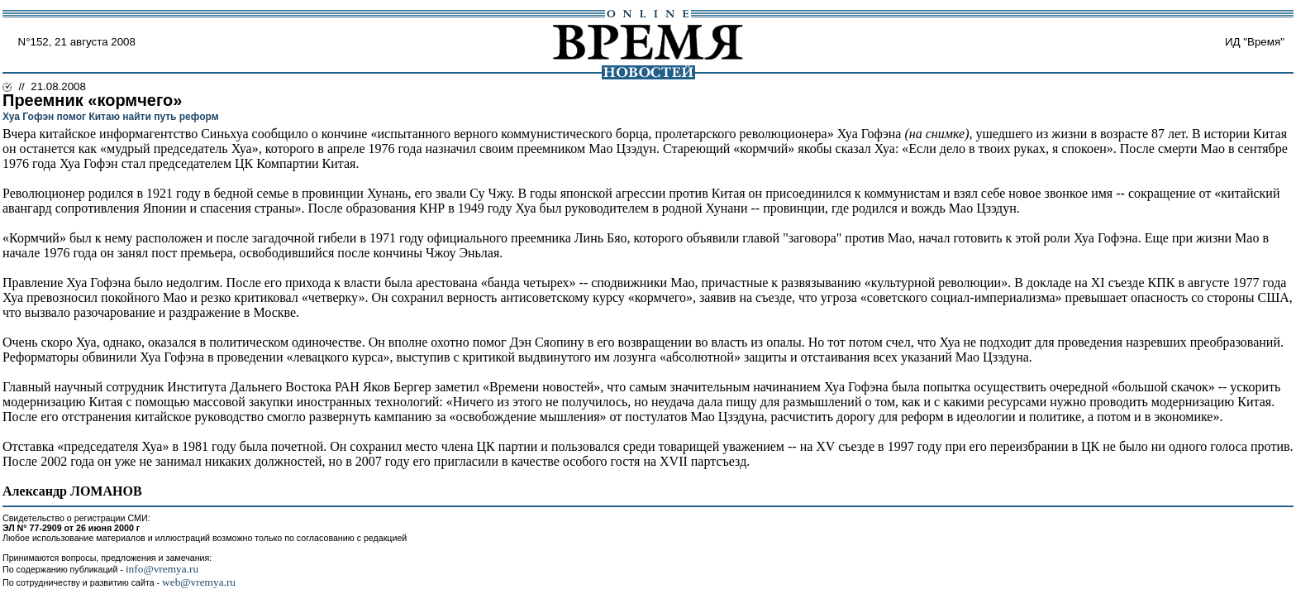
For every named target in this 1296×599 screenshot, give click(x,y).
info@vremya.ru (162, 569)
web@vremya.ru (199, 582)
